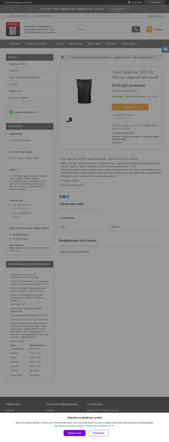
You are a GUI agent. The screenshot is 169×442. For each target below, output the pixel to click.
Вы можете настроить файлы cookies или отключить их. (83, 426)
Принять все (74, 433)
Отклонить (98, 433)
